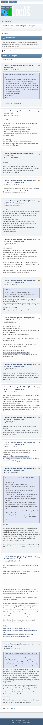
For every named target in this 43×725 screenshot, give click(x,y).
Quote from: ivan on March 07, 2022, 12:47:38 (20, 478)
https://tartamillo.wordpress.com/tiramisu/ (16, 628)
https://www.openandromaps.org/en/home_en (18, 634)
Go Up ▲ (28, 720)
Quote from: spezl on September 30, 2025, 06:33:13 (21, 74)
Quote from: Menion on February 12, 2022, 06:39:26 (21, 653)
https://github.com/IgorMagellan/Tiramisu (16, 352)
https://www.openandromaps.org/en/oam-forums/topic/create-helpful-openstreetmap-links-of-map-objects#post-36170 (21, 459)
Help (13, 720)
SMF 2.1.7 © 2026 (16, 722)
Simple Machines (26, 722)
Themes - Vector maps (11, 65)
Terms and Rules (20, 720)
